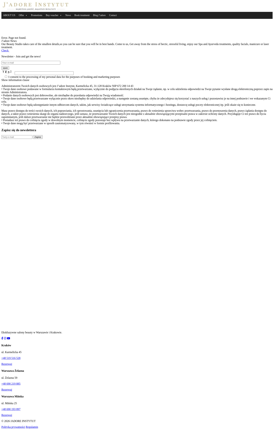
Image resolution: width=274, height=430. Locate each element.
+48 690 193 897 (10, 409)
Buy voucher (52, 15)
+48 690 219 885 (10, 383)
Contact (113, 15)
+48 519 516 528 (10, 358)
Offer (21, 15)
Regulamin (32, 426)
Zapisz (37, 137)
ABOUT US (9, 15)
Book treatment (82, 15)
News (68, 15)
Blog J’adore (99, 15)
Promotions (36, 15)
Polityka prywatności (13, 426)
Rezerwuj (6, 363)
